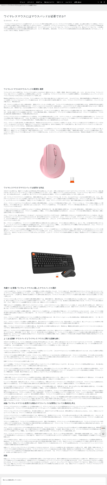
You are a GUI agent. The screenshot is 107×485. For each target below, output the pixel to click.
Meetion (3, 5)
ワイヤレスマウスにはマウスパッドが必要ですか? (22, 5)
